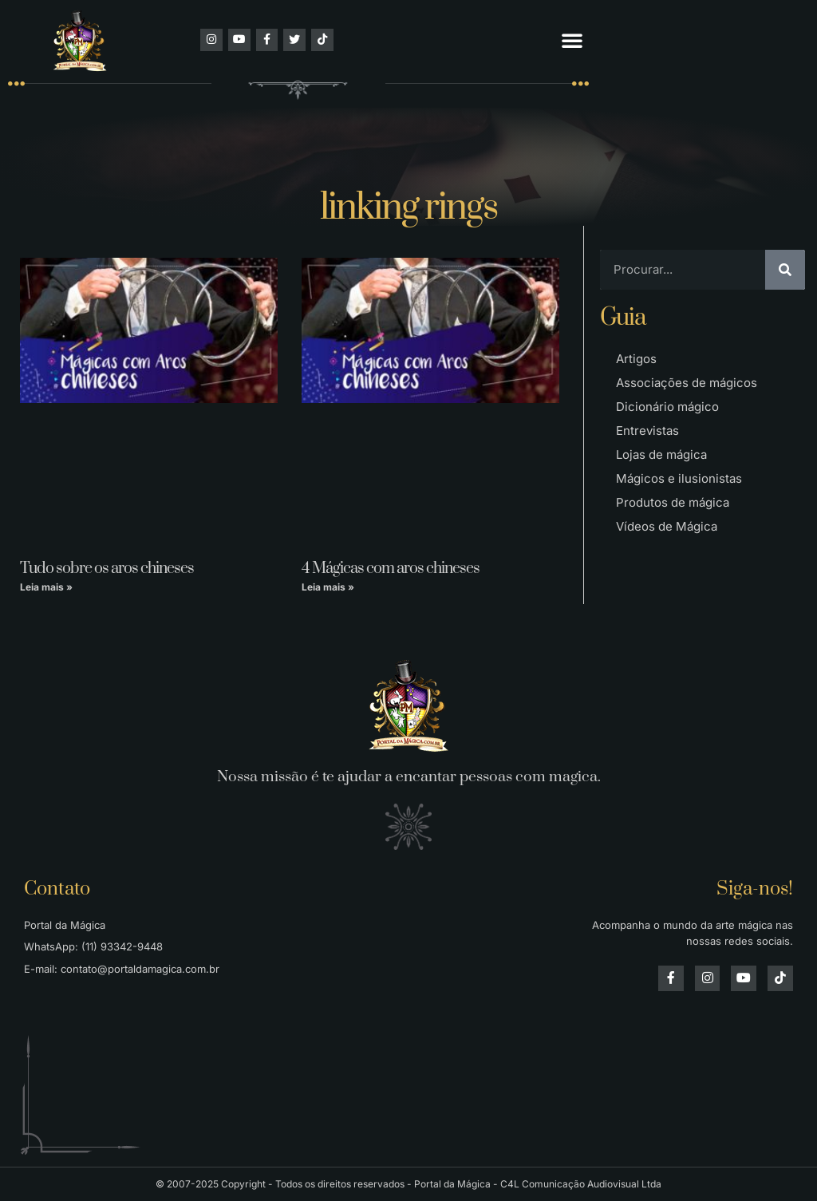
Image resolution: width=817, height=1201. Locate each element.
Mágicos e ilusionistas (679, 478)
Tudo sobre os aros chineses (107, 569)
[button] (572, 40)
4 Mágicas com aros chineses (391, 569)
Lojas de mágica (661, 454)
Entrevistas (647, 430)
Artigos (636, 358)
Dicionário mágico (667, 406)
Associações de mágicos (686, 382)
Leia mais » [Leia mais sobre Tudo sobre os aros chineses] (46, 587)
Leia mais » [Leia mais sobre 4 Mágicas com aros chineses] (328, 587)
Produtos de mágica (672, 502)
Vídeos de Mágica (666, 526)
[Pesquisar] (785, 270)
